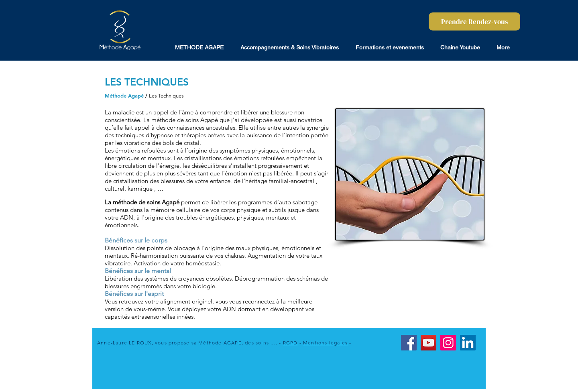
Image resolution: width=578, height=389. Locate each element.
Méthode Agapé (124, 95)
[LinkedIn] (468, 342)
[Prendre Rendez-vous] (474, 21)
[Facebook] (409, 342)
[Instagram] (448, 342)
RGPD (290, 343)
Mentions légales (325, 343)
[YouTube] (428, 342)
